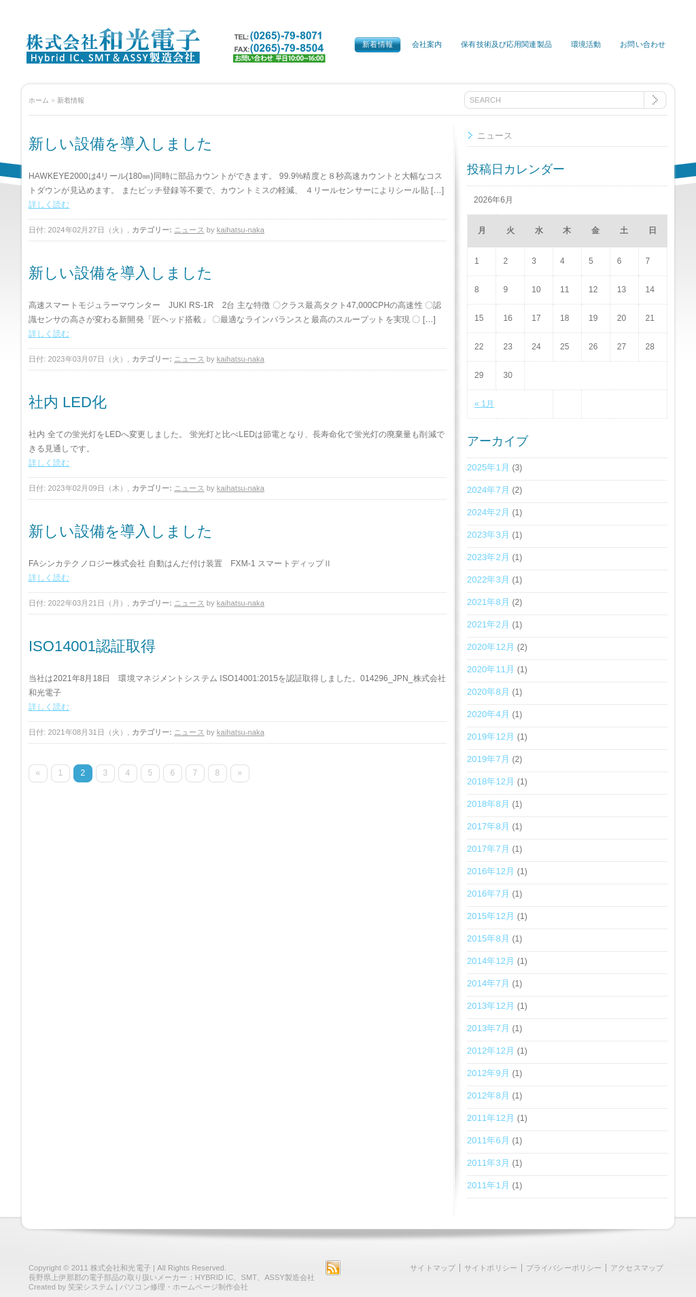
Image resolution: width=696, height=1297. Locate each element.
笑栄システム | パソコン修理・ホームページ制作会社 (158, 1287)
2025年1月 (488, 467)
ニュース (189, 230)
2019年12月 (491, 736)
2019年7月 (488, 759)
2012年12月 (491, 1050)
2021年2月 (488, 624)
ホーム (39, 100)
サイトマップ (432, 1268)
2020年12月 (491, 647)
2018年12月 (491, 781)
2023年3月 (488, 535)
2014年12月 (491, 961)
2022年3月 (488, 579)
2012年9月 (488, 1073)
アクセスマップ (636, 1268)
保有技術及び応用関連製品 (506, 44)
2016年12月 (491, 871)
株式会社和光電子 (120, 1268)
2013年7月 (488, 1028)
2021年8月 (488, 602)
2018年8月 (488, 804)
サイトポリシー (490, 1268)
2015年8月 (488, 938)
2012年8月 (488, 1095)
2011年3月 (488, 1163)
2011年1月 (488, 1185)
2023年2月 (488, 557)
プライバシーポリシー (564, 1268)
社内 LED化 (68, 402)
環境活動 (586, 44)
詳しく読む (49, 204)
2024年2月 (488, 512)
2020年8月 (488, 692)
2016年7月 (488, 893)
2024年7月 (488, 490)
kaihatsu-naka (240, 230)
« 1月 (484, 404)
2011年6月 (488, 1140)
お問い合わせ (642, 44)
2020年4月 (488, 714)
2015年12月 (491, 916)
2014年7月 (488, 983)
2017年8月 (488, 826)
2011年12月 (491, 1118)
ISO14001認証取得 (92, 646)
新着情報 (377, 44)
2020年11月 (491, 669)
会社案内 (427, 44)
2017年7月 (488, 849)
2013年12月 (491, 1006)
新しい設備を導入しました (121, 143)
